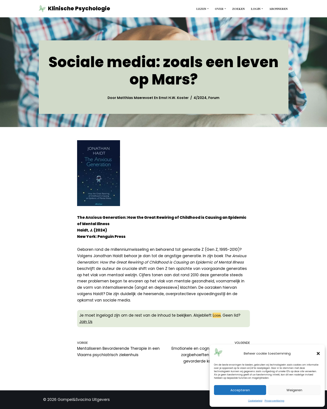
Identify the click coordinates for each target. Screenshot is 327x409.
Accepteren (240, 390)
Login (217, 315)
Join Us (85, 321)
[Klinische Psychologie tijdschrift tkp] (74, 8)
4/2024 (200, 97)
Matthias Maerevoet (135, 97)
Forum (213, 97)
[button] (318, 353)
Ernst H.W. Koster (174, 97)
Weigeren (294, 390)
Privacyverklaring (274, 400)
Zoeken (238, 9)
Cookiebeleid (255, 400)
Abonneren (278, 9)
